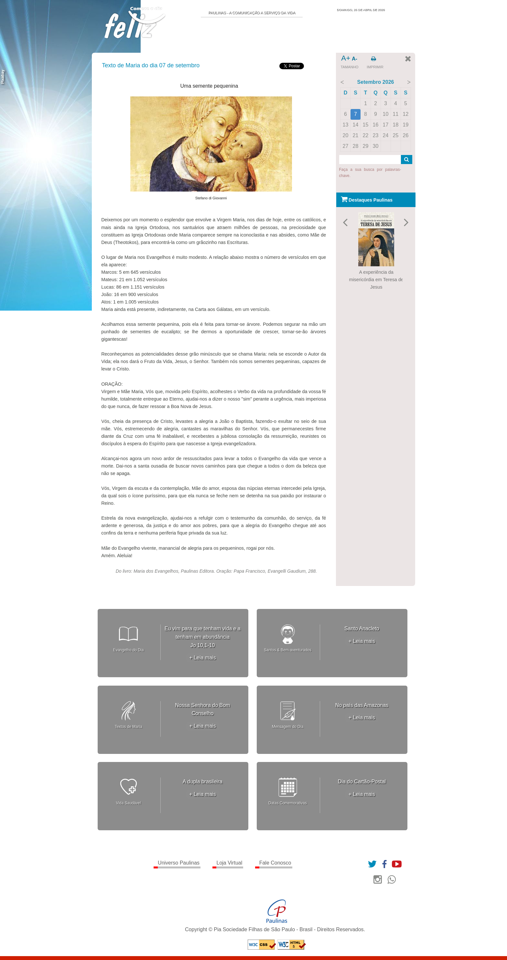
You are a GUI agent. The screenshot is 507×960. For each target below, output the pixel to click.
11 (396, 114)
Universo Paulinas (179, 863)
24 (386, 135)
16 (376, 124)
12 (406, 114)
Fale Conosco (275, 863)
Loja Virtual (229, 863)
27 (346, 146)
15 (366, 124)
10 (386, 114)
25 (396, 135)
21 (356, 135)
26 (406, 135)
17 (386, 124)
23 (376, 135)
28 (356, 146)
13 (346, 124)
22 (366, 135)
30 (376, 146)
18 (396, 124)
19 (406, 124)
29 (366, 146)
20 (346, 135)
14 (356, 124)
